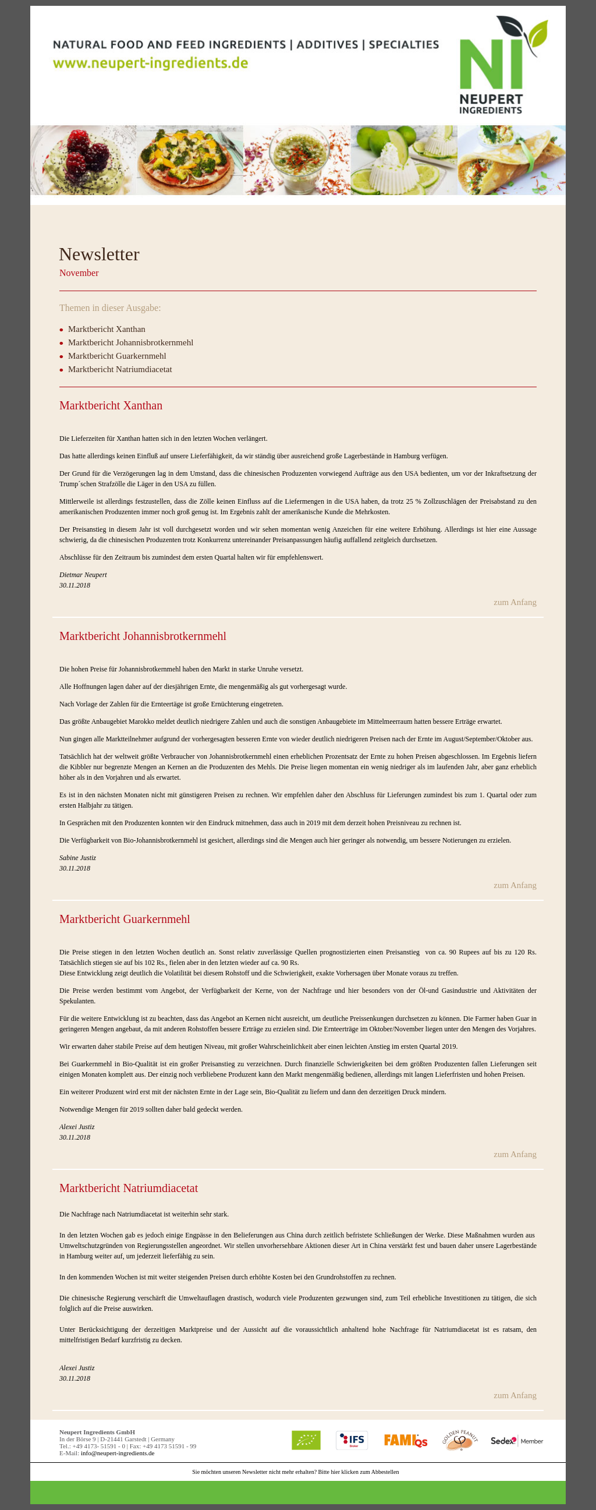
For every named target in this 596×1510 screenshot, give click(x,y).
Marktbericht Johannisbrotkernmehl (130, 342)
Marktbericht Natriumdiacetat (120, 369)
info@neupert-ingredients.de (118, 1452)
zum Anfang (515, 602)
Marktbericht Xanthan (107, 329)
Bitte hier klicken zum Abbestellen (358, 1472)
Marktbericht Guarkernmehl (117, 355)
